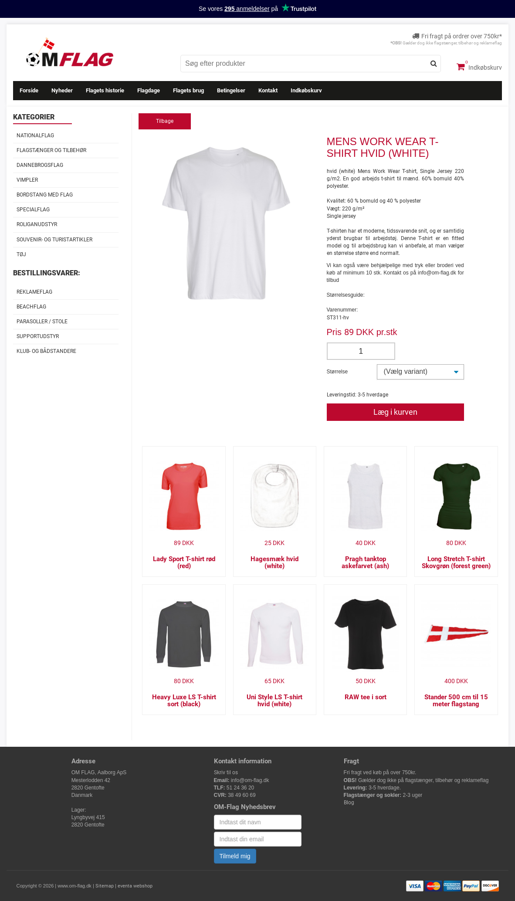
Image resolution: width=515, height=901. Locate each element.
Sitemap (104, 886)
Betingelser (231, 90)
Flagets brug (188, 90)
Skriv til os (226, 772)
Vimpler (27, 180)
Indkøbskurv (479, 66)
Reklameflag (34, 292)
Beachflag (31, 307)
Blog (349, 802)
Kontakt (268, 90)
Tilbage (164, 121)
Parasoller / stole (42, 321)
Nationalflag (35, 135)
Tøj (21, 254)
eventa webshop (135, 886)
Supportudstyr (38, 336)
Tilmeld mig (235, 856)
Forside (29, 90)
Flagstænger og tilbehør (51, 150)
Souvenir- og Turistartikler (54, 240)
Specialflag (33, 210)
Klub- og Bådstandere (46, 351)
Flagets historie (105, 90)
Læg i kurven (395, 412)
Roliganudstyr (37, 224)
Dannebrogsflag (40, 165)
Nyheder (62, 90)
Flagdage (148, 90)
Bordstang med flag (45, 195)
